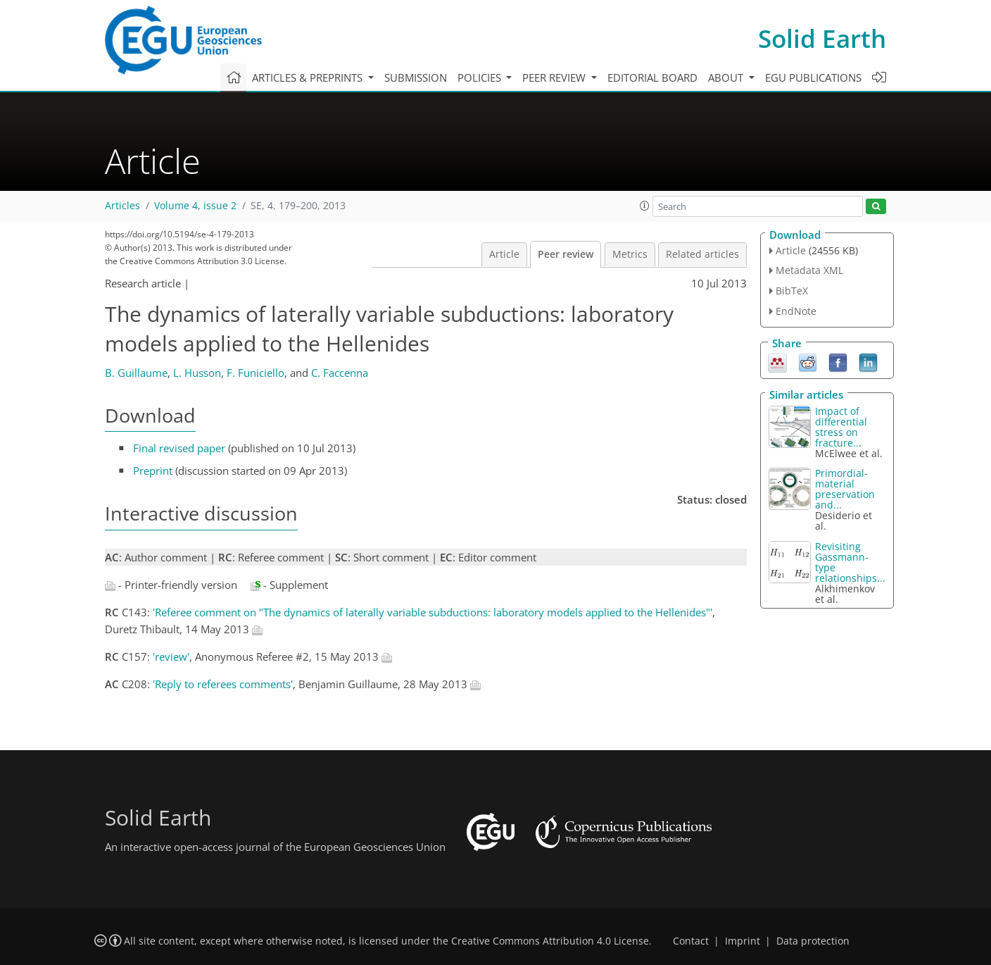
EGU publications (813, 77)
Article (504, 254)
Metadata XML (809, 270)
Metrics (630, 254)
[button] (645, 205)
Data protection (813, 941)
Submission (415, 77)
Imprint (742, 941)
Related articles (702, 254)
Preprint (152, 470)
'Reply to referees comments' (223, 684)
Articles (122, 205)
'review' (171, 656)
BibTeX (792, 290)
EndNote (796, 311)
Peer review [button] (555, 77)
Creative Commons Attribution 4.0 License (550, 941)
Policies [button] (480, 77)
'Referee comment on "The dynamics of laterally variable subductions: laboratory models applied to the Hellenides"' (432, 612)
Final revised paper (179, 448)
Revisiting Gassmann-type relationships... (850, 562)
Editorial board (652, 77)
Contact (691, 941)
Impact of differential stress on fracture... (841, 426)
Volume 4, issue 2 (195, 205)
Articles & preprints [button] (308, 77)
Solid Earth (822, 38)
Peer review (565, 254)
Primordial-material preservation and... (845, 488)
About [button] (727, 77)
